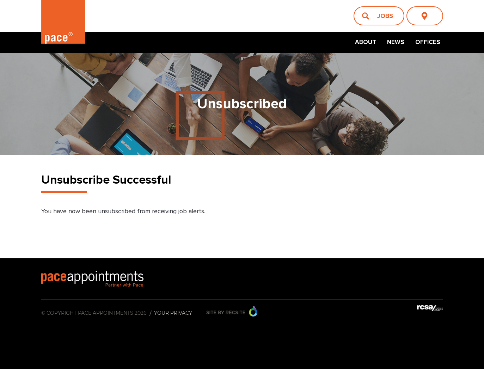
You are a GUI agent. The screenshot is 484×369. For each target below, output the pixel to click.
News (395, 42)
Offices (427, 42)
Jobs (385, 16)
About (365, 42)
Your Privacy (173, 313)
